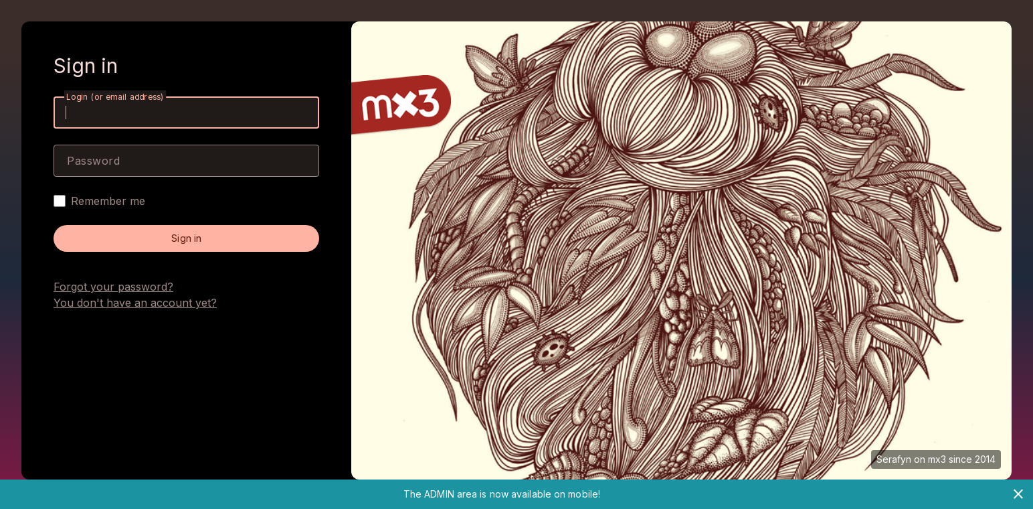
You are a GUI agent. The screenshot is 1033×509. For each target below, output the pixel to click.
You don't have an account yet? (135, 302)
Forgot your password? (113, 286)
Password (93, 160)
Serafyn (893, 459)
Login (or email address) (115, 97)
